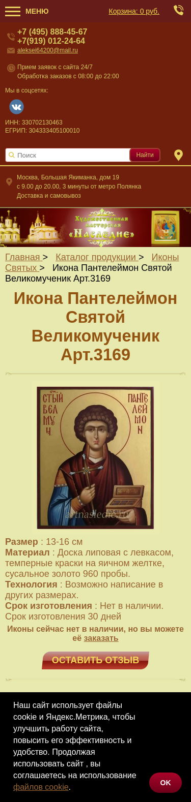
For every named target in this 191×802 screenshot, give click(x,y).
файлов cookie (41, 787)
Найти (144, 155)
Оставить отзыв (95, 660)
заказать (101, 638)
